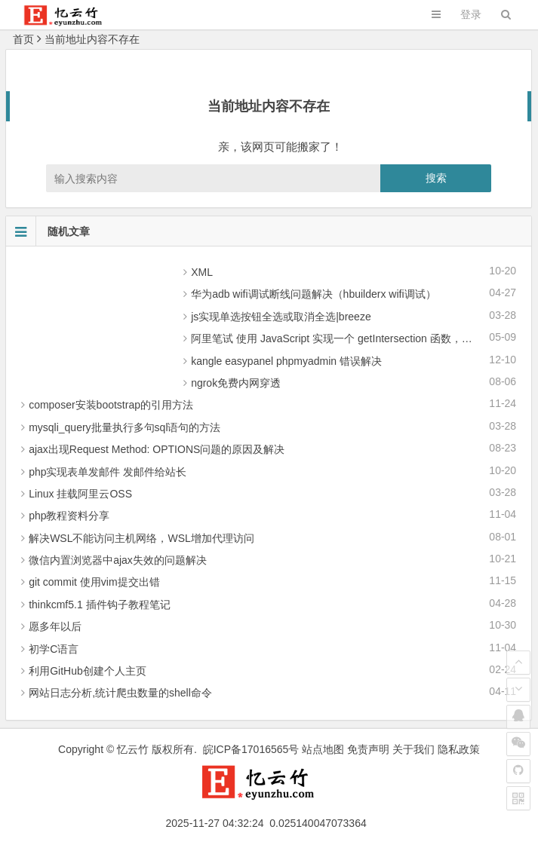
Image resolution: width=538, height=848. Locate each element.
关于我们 (413, 749)
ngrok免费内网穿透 (236, 383)
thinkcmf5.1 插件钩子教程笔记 (99, 604)
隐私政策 (459, 749)
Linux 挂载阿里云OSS (80, 494)
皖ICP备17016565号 (251, 749)
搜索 (436, 178)
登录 (470, 14)
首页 (23, 39)
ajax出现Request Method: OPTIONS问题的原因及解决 (156, 449)
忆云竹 (133, 749)
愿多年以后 (55, 626)
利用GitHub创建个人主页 (87, 671)
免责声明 (368, 749)
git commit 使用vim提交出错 (94, 582)
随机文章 (48, 231)
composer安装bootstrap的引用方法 (111, 405)
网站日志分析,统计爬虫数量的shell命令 (120, 693)
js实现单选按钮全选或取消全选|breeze (281, 317)
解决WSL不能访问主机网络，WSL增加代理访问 (141, 538)
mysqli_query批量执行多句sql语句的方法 (124, 427)
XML (202, 272)
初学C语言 (53, 649)
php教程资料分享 (69, 516)
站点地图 (323, 749)
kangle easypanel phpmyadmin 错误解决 (286, 361)
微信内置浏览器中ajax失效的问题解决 (118, 560)
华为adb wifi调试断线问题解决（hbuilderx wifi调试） (313, 294)
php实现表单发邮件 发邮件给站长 (107, 472)
